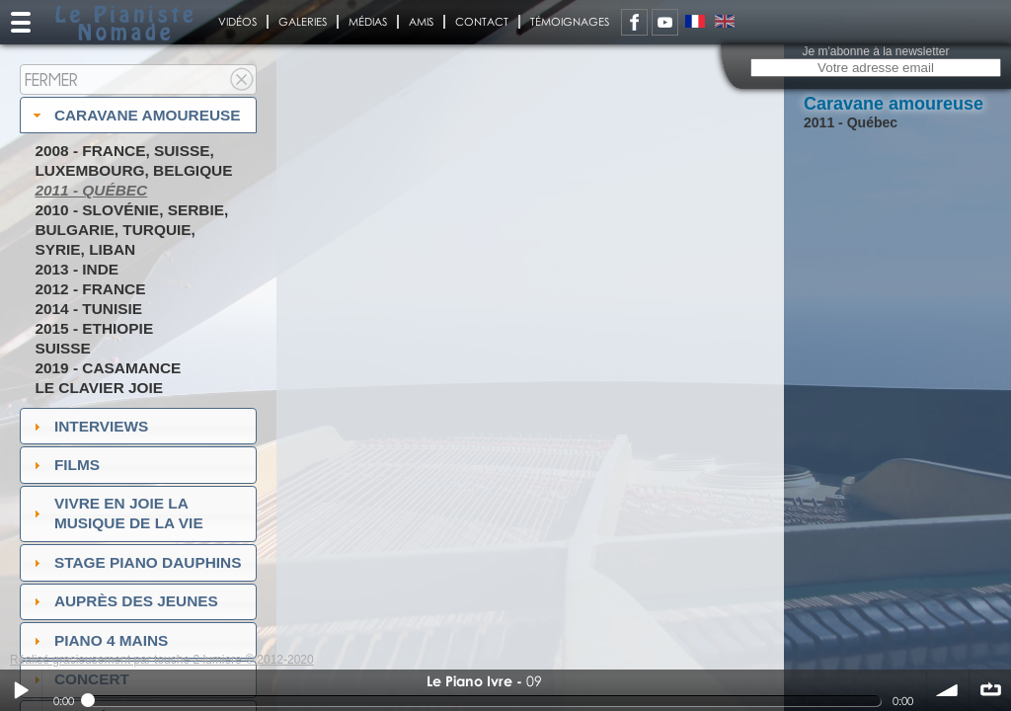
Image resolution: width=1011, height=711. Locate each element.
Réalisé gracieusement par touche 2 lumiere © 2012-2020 (162, 660)
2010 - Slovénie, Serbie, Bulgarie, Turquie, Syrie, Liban (131, 229)
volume (948, 690)
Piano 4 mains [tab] (99, 640)
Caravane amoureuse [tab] (135, 115)
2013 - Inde (76, 269)
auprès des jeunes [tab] (123, 600)
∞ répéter (990, 690)
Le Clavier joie (99, 387)
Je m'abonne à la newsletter (875, 51)
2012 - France (90, 288)
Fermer (51, 79)
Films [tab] (64, 464)
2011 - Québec (91, 190)
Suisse (62, 348)
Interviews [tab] (89, 426)
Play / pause (20, 690)
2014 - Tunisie (88, 308)
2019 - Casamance (108, 367)
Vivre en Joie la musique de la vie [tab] (116, 513)
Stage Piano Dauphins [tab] (135, 562)
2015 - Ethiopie (94, 328)
